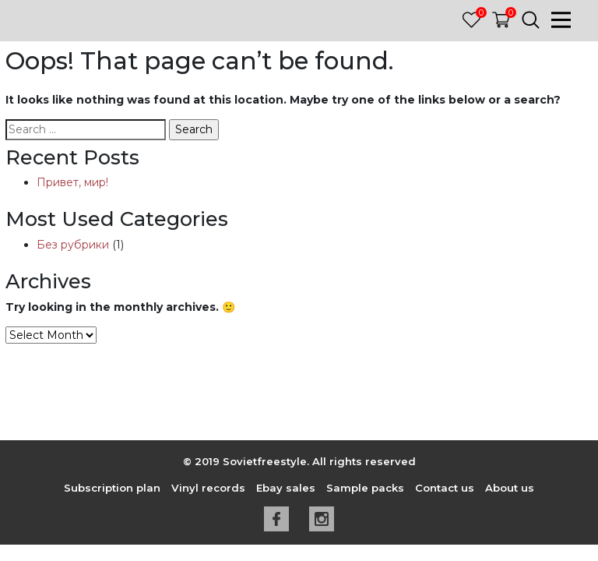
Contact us (444, 488)
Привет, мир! (72, 182)
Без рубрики (73, 245)
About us (509, 488)
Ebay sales (285, 488)
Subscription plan (112, 488)
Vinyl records (208, 488)
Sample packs (365, 488)
